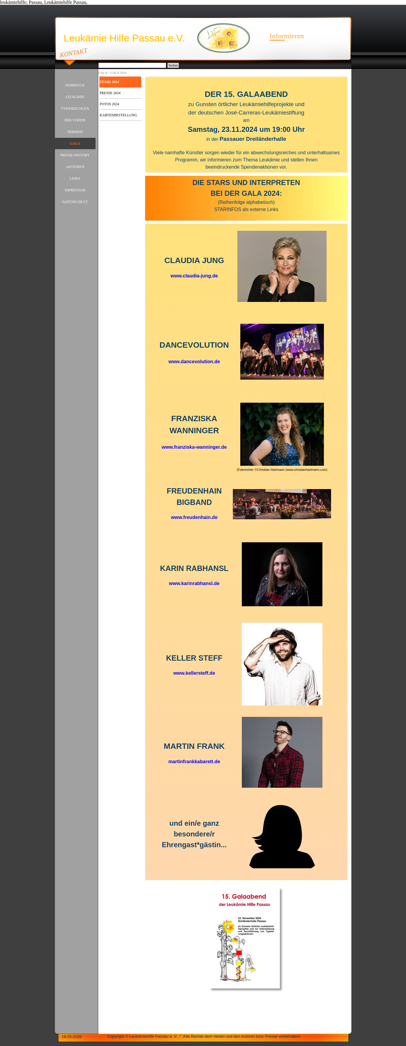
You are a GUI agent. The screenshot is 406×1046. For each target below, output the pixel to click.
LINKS (75, 178)
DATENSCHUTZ (75, 202)
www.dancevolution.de (194, 361)
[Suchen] (132, 65)
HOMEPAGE (75, 85)
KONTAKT (73, 52)
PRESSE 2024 (110, 93)
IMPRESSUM (74, 190)
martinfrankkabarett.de (194, 761)
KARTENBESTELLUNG (118, 115)
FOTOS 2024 (109, 104)
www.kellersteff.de (194, 673)
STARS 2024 (109, 82)
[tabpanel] (246, 125)
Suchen (173, 65)
